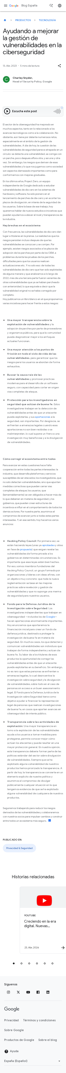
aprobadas (48, 545)
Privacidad (11, 1020)
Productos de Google (19, 1040)
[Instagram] (8, 992)
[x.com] (18, 992)
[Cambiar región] (32, 1061)
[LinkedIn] (48, 992)
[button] (59, 66)
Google (50, 616)
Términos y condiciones (39, 1020)
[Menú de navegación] (5, 5)
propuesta (26, 549)
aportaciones (42, 416)
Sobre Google (14, 1030)
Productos (23, 20)
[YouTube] (28, 992)
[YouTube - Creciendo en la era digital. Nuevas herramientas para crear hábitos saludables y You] (39, 920)
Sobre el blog (47, 1040)
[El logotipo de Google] (11, 1009)
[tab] (14, 963)
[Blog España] (5, 20)
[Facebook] (38, 992)
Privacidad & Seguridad (19, 848)
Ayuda (11, 1051)
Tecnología (47, 20)
